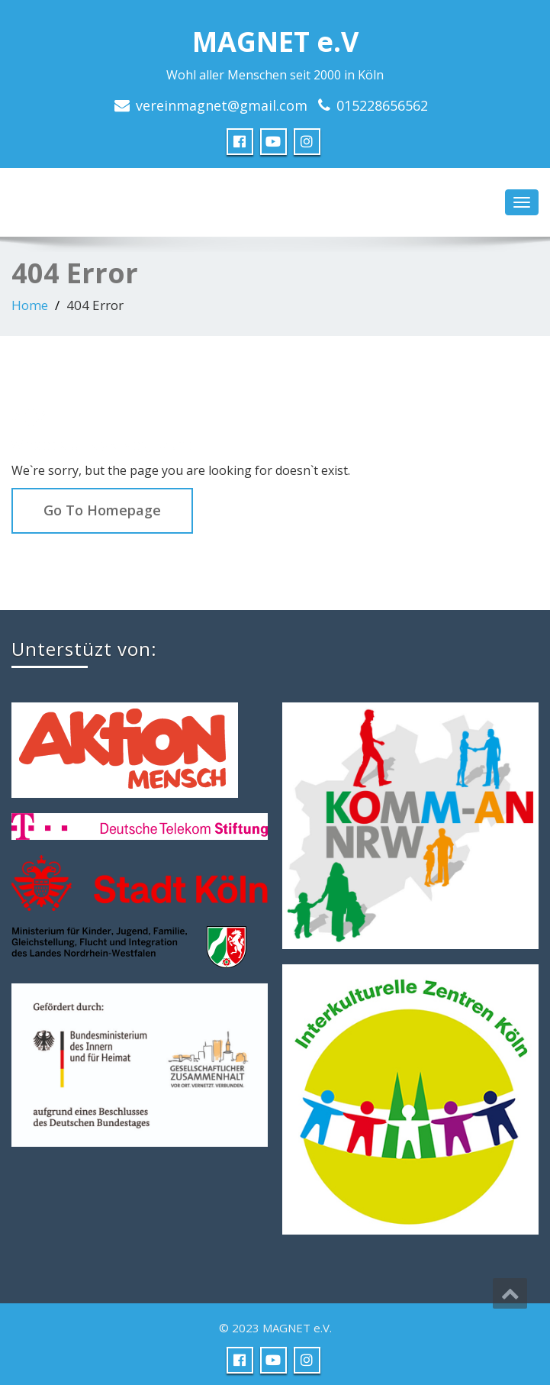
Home (29, 305)
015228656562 (382, 105)
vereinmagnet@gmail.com (221, 105)
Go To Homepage (102, 510)
